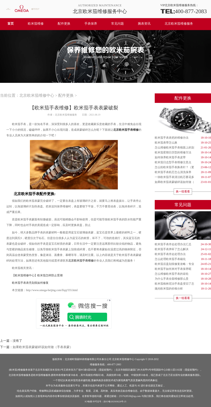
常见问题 (117, 23)
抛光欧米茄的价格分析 (183, 288)
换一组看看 (183, 191)
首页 (10, 23)
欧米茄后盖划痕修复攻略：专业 (183, 264)
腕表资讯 (144, 23)
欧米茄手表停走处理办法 (183, 254)
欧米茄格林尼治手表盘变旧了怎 (183, 283)
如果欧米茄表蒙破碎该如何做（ (183, 182)
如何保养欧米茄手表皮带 (183, 157)
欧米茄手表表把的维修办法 (183, 137)
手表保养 (90, 23)
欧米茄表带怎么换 (183, 142)
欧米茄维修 (36, 23)
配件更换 (64, 23)
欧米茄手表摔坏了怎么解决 (183, 249)
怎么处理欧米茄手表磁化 (183, 259)
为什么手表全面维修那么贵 (183, 278)
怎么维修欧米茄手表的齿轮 (183, 273)
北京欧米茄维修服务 (179, 23)
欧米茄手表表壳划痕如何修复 (27, 282)
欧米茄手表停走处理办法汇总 (183, 244)
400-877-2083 (183, 11)
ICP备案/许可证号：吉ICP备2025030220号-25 (105, 401)
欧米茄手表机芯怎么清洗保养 (183, 172)
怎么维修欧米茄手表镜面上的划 (183, 147)
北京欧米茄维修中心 (36, 95)
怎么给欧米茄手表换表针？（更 (183, 167)
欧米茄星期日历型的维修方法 (183, 152)
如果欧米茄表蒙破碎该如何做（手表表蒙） (43, 347)
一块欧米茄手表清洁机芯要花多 (183, 177)
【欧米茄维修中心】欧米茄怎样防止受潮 (34, 275)
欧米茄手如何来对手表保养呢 (183, 268)
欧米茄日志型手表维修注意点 (183, 162)
